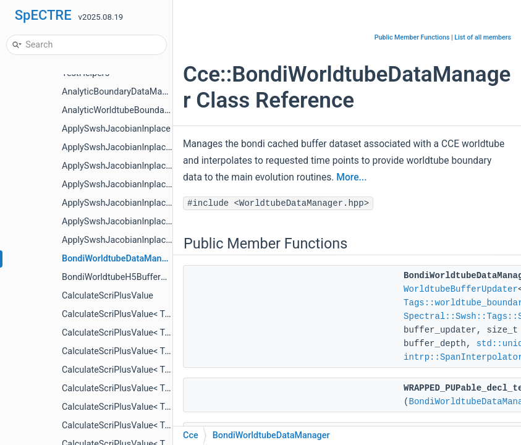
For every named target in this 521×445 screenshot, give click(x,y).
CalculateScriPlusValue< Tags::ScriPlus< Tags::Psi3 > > (169, 425)
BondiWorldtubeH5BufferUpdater (127, 277)
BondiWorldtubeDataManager (120, 258)
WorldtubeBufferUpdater (461, 289)
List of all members (482, 37)
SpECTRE (43, 15)
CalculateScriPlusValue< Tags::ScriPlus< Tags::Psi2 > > (169, 407)
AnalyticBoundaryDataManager (123, 92)
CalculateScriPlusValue (107, 295)
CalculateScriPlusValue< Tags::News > (137, 333)
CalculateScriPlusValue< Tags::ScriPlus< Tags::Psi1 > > (169, 388)
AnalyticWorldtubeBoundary (117, 110)
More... (351, 177)
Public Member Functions (412, 37)
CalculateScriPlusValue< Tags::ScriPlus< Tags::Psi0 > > (169, 370)
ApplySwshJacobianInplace (116, 129)
